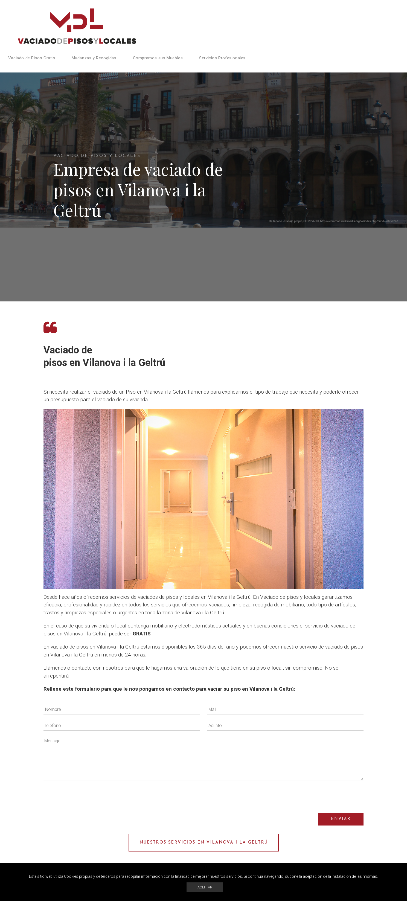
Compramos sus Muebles (158, 58)
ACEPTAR (204, 887)
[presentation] (322, 796)
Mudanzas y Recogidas (94, 58)
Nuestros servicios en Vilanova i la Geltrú (203, 843)
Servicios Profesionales (222, 58)
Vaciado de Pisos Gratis (31, 58)
